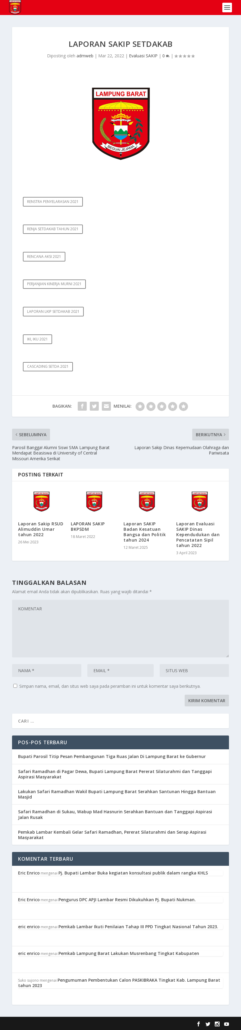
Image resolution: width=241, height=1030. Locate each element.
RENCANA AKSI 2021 (44, 256)
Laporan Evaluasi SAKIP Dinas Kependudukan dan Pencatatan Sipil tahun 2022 (198, 534)
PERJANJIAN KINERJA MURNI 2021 (54, 283)
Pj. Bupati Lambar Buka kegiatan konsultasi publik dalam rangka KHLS (133, 873)
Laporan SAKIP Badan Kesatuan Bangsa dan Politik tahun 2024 (145, 532)
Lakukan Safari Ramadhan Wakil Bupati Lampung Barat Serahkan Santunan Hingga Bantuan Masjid (117, 794)
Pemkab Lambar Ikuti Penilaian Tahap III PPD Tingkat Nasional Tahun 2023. (138, 926)
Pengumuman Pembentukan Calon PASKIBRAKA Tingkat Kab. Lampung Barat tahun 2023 (119, 982)
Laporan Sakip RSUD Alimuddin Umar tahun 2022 (40, 529)
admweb (85, 56)
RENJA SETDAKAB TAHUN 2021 (53, 228)
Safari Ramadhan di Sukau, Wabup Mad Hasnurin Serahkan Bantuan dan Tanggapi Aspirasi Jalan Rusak (115, 814)
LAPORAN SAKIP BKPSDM (88, 526)
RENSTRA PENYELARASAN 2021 (53, 201)
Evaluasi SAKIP (143, 56)
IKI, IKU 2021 (37, 339)
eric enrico (29, 926)
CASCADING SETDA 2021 (48, 366)
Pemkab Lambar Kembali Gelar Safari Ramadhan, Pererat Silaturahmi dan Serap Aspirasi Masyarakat (112, 834)
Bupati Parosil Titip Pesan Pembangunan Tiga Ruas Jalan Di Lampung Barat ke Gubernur (112, 756)
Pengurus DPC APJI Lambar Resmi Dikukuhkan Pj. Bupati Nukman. (127, 899)
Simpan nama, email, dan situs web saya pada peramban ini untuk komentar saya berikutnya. (110, 686)
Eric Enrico (29, 873)
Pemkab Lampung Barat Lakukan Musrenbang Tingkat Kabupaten (128, 953)
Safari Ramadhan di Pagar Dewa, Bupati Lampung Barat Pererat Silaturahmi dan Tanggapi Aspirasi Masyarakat (115, 774)
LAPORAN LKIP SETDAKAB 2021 (53, 311)
